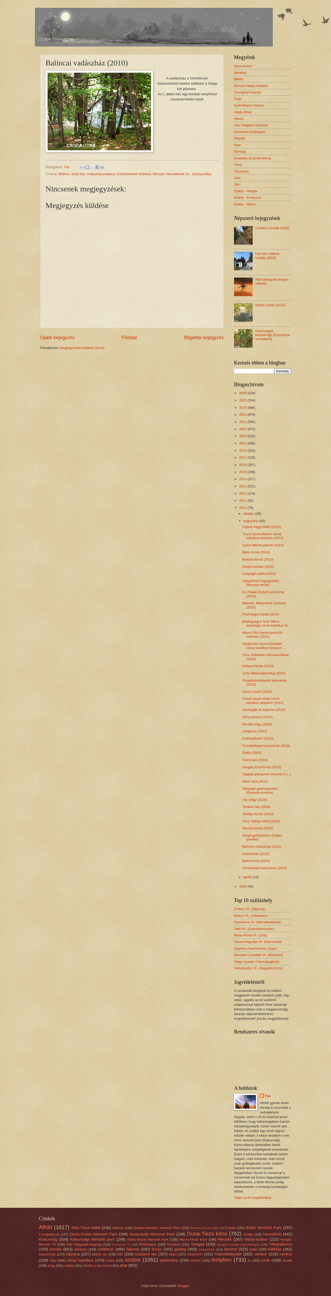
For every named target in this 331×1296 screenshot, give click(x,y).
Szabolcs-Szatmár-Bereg (252, 158)
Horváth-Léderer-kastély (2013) (268, 255)
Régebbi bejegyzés (204, 337)
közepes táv (146, 1254)
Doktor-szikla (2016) (270, 305)
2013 (243, 486)
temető (196, 1260)
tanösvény (169, 1260)
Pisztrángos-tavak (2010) (260, 614)
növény (285, 1254)
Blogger (183, 1286)
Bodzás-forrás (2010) (258, 559)
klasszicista (47, 1254)
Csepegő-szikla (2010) (259, 574)
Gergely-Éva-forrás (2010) (261, 767)
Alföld (45, 1227)
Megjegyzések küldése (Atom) (82, 348)
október (249, 514)
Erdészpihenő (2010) (257, 738)
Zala (237, 178)
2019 (243, 443)
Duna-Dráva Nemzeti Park (93, 1234)
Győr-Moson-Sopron (249, 105)
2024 (243, 407)
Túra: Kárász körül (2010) (261, 821)
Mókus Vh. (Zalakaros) (251, 916)
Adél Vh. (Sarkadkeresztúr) (254, 929)
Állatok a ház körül (96, 1266)
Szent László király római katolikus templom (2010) (262, 700)
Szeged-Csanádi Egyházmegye (238, 1244)
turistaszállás (201, 174)
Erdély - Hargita (245, 191)
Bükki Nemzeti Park (263, 1227)
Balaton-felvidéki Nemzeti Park (157, 1228)
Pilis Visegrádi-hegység (83, 1244)
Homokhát (272, 1234)
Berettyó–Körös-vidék (204, 1228)
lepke (173, 1254)
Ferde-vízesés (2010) (258, 567)
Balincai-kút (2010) (256, 861)
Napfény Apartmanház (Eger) (255, 948)
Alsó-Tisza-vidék (85, 1227)
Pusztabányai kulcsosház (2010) (266, 746)
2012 (243, 493)
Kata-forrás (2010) (255, 854)
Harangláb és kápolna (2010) (263, 710)
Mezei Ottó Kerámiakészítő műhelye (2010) (262, 634)
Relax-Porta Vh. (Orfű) (250, 935)
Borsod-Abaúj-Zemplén (251, 86)
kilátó (254, 1249)
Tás (268, 1096)
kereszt (230, 1249)
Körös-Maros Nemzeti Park (147, 1239)
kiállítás (274, 1249)
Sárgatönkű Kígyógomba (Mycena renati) (260, 583)
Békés (238, 79)
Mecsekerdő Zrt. (178, 174)
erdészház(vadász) (101, 174)
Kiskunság (48, 1239)
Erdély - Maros (245, 204)
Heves (239, 119)
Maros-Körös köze (193, 1239)
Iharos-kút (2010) (255, 760)
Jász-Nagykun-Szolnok (251, 125)
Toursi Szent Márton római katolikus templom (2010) (262, 536)
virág (51, 1266)
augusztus (251, 521)
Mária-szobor (256, 1239)
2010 (243, 508)
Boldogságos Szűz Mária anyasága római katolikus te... (266, 623)
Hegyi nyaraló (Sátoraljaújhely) (256, 962)
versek (287, 1260)
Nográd (239, 138)
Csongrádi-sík (49, 1234)
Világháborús (280, 1244)
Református (147, 1244)
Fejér (238, 99)
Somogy (240, 151)
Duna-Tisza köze (207, 1234)
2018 (243, 450)
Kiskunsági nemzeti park (92, 1239)
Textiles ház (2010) (256, 807)
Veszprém (241, 171)
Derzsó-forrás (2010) (257, 828)
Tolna (238, 165)
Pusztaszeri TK (121, 1244)
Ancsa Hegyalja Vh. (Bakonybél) (258, 942)
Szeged (197, 1244)
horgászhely (207, 1249)
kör (120, 1254)
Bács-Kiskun (243, 66)
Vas (236, 184)
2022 (243, 422)
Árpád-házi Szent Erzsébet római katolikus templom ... (264, 646)
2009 (243, 886)
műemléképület (228, 1254)
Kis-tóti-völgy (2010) (257, 724)
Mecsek (158, 174)
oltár (53, 1260)
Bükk (232, 1228)
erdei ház (78, 174)
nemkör (260, 1254)
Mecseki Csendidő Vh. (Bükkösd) (258, 955)
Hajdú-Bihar (243, 112)
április (248, 877)
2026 (243, 393)
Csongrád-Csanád (247, 92)
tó (249, 1260)
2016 (243, 465)
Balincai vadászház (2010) (261, 846)
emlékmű (106, 1249)
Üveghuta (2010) (254, 731)
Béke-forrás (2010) (256, 552)
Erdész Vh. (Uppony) (249, 909)
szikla (110, 1260)
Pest (237, 145)
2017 (243, 457)
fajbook (132, 1249)
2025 (243, 400)
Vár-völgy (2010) (254, 800)
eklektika (80, 1249)
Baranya (240, 73)
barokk (56, 1249)
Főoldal (129, 337)
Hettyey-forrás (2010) (258, 666)
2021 (243, 429)
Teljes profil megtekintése (253, 1198)
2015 (243, 472)
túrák (265, 1260)
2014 (243, 479)
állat (123, 1265)
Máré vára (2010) (255, 781)
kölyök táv (99, 1254)
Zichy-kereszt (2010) (257, 717)
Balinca (64, 174)
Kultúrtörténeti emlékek (134, 174)
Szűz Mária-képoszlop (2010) (263, 673)
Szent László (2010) (257, 692)
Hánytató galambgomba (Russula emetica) (260, 790)
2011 (243, 500)
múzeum (194, 1254)
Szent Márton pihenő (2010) (263, 545)
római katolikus (80, 1260)
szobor (133, 1260)
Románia (173, 1244)
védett (68, 1266)
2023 (243, 414)
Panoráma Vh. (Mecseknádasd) (257, 922)
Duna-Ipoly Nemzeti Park (152, 1234)
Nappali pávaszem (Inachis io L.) (266, 774)
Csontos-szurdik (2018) (272, 228)
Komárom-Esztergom (250, 132)
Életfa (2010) (251, 753)
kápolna (73, 1254)
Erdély (248, 1234)
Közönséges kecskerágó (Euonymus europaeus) (272, 335)
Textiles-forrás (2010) (258, 814)
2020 (243, 436)
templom (221, 1260)
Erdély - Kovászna (247, 197)
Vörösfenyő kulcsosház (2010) (264, 868)
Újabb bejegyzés (57, 337)
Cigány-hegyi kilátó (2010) (261, 527)
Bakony (118, 1228)
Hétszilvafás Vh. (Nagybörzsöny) (258, 968)
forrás (157, 1249)
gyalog (180, 1249)
